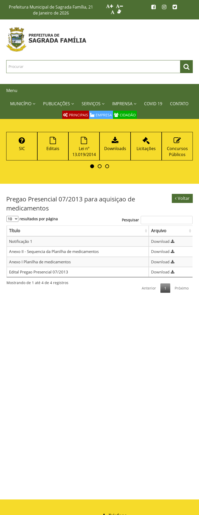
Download (163, 241)
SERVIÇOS (93, 104)
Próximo (182, 288)
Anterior (149, 288)
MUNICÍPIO (22, 104)
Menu (11, 90)
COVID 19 (153, 104)
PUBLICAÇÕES (58, 104)
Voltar (182, 198)
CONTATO (179, 104)
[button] (92, 166)
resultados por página (32, 219)
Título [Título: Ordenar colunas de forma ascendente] (14, 231)
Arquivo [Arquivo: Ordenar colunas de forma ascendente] (158, 231)
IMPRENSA (124, 104)
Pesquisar (157, 220)
